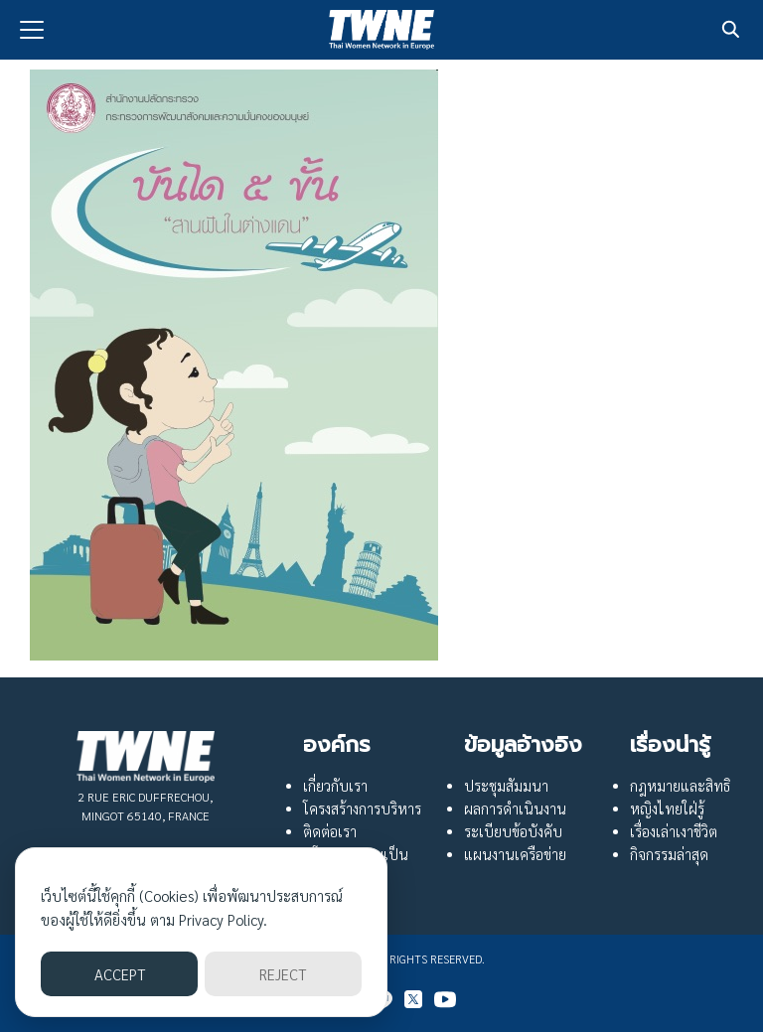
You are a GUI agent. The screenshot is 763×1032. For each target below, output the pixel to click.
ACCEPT (119, 973)
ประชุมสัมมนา (506, 786)
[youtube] (445, 999)
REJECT (282, 973)
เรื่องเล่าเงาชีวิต (673, 831)
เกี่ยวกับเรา (335, 786)
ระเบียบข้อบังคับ (513, 831)
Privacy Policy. (223, 919)
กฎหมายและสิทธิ (680, 786)
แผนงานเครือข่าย (515, 854)
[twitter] (413, 999)
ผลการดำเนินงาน (515, 808)
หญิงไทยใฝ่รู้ (667, 808)
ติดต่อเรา (330, 831)
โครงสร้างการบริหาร (362, 808)
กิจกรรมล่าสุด (669, 854)
